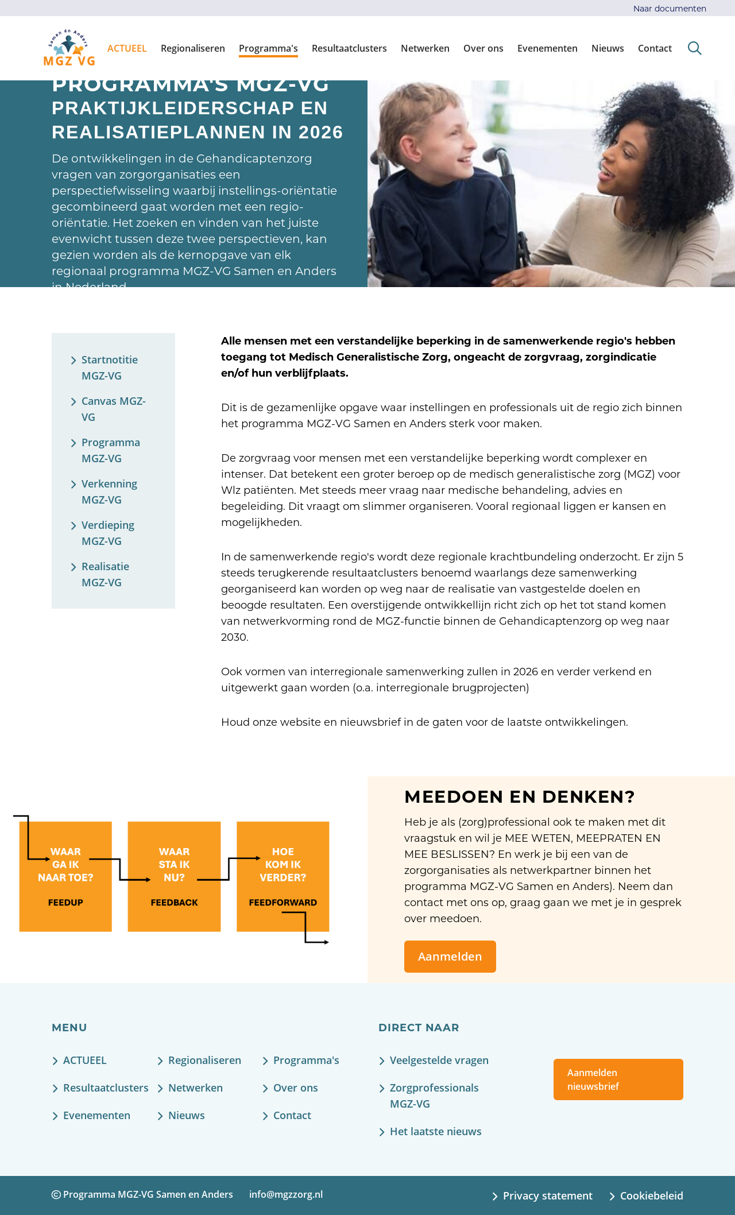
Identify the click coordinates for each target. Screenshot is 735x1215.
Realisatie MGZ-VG (105, 574)
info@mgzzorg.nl (286, 1194)
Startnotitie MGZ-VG (110, 367)
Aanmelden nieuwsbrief (593, 1079)
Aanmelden (450, 956)
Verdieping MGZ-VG (108, 533)
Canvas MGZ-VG (114, 409)
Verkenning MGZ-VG (109, 491)
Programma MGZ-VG (111, 450)
